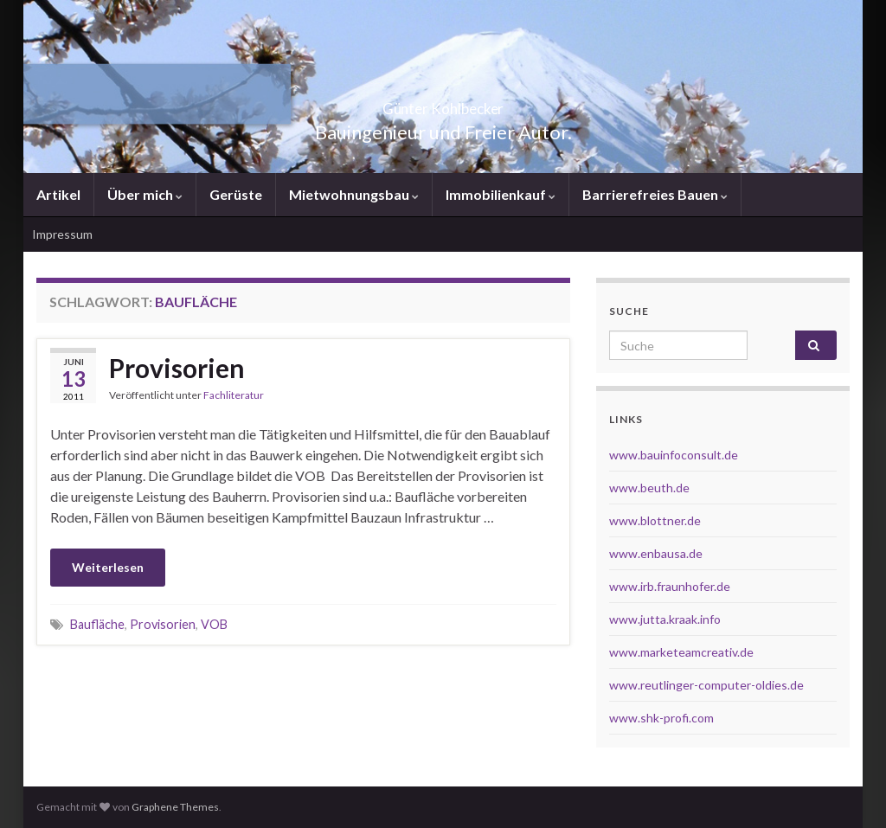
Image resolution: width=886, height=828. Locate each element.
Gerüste (235, 194)
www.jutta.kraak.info (665, 619)
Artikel (58, 194)
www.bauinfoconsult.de (673, 454)
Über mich (145, 194)
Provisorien (177, 367)
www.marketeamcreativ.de (681, 652)
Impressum (62, 234)
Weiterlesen (108, 567)
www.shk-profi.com (661, 717)
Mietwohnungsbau (354, 194)
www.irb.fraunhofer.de (669, 586)
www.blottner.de (655, 520)
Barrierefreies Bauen (655, 194)
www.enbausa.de (656, 553)
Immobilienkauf (500, 194)
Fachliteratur (233, 394)
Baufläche (97, 624)
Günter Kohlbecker (443, 103)
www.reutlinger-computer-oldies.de (706, 684)
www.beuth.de (649, 487)
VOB (214, 624)
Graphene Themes (175, 806)
